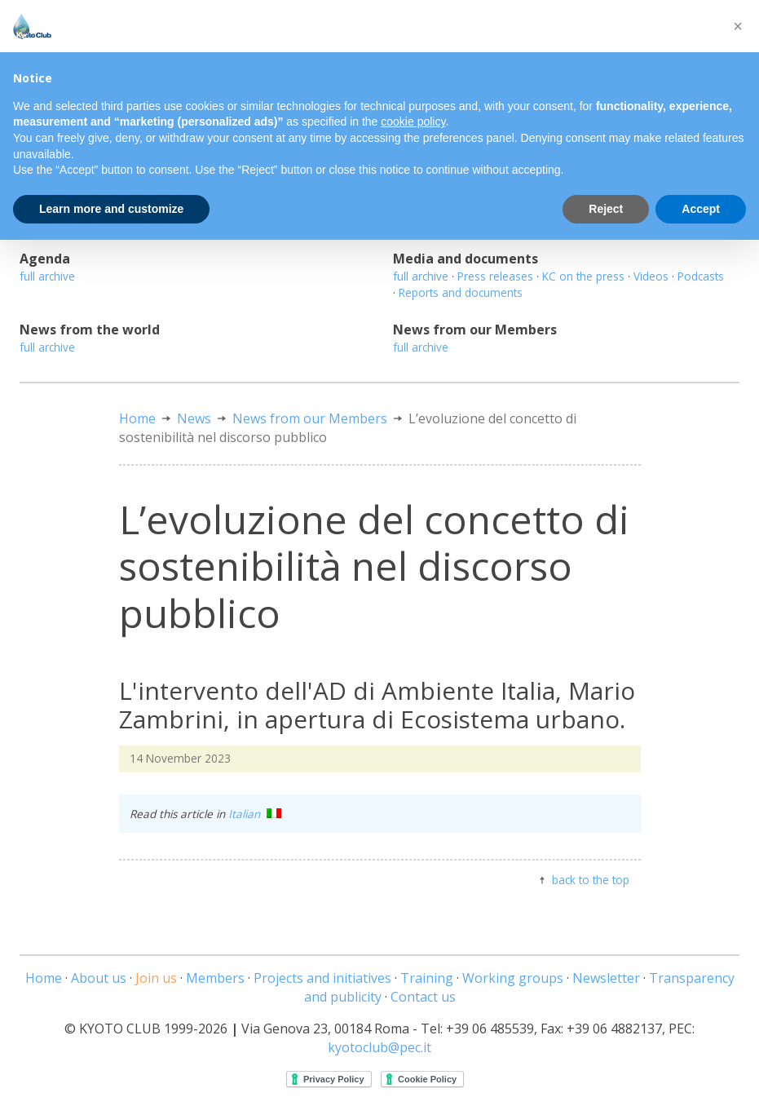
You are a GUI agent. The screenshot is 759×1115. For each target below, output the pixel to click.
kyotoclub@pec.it (379, 1047)
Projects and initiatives (322, 978)
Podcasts (700, 276)
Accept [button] (701, 208)
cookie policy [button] (413, 121)
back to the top (590, 879)
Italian (254, 813)
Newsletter (606, 978)
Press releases (495, 276)
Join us (156, 978)
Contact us (423, 997)
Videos (651, 276)
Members (215, 978)
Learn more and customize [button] (111, 208)
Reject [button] (606, 208)
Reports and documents (461, 292)
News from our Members (309, 418)
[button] (738, 26)
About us (98, 978)
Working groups (512, 978)
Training (426, 978)
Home (137, 418)
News (194, 418)
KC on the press (583, 276)
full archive (47, 276)
